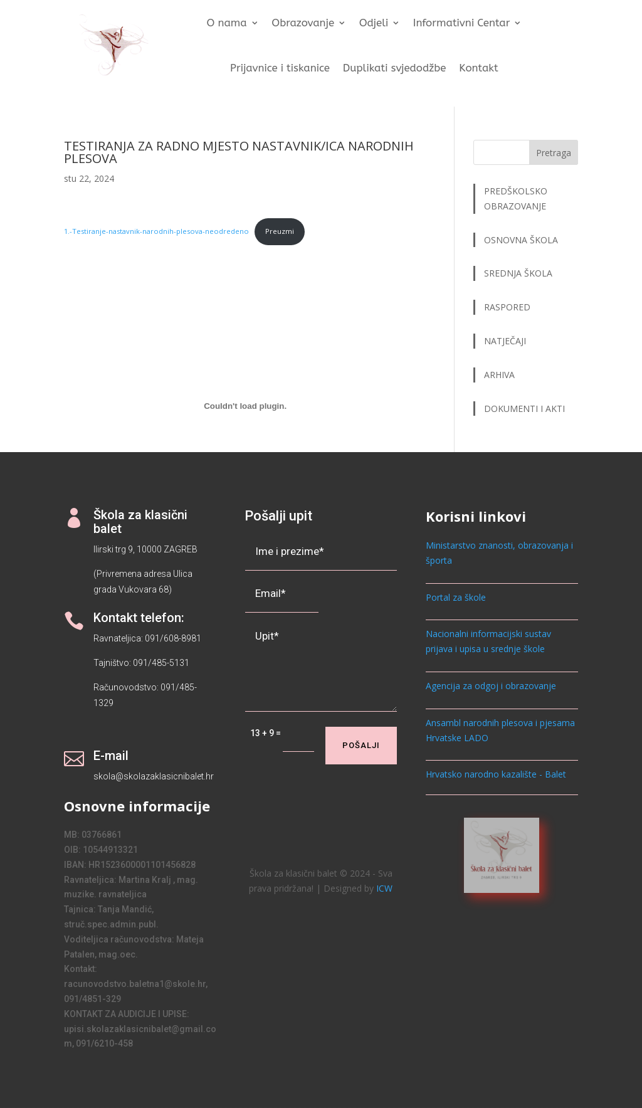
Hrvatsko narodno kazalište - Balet (496, 774)
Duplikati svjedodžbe (394, 68)
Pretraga (553, 153)
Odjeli (374, 23)
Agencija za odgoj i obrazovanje (491, 686)
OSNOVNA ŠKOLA (521, 240)
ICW (384, 888)
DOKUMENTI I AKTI (524, 408)
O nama (227, 23)
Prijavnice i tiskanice (280, 68)
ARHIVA (499, 375)
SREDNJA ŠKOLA (518, 273)
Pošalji (361, 745)
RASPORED (508, 307)
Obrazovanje (303, 23)
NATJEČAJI (506, 341)
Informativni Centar (461, 23)
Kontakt (479, 68)
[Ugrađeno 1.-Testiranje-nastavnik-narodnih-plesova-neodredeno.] (245, 406)
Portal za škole (456, 597)
